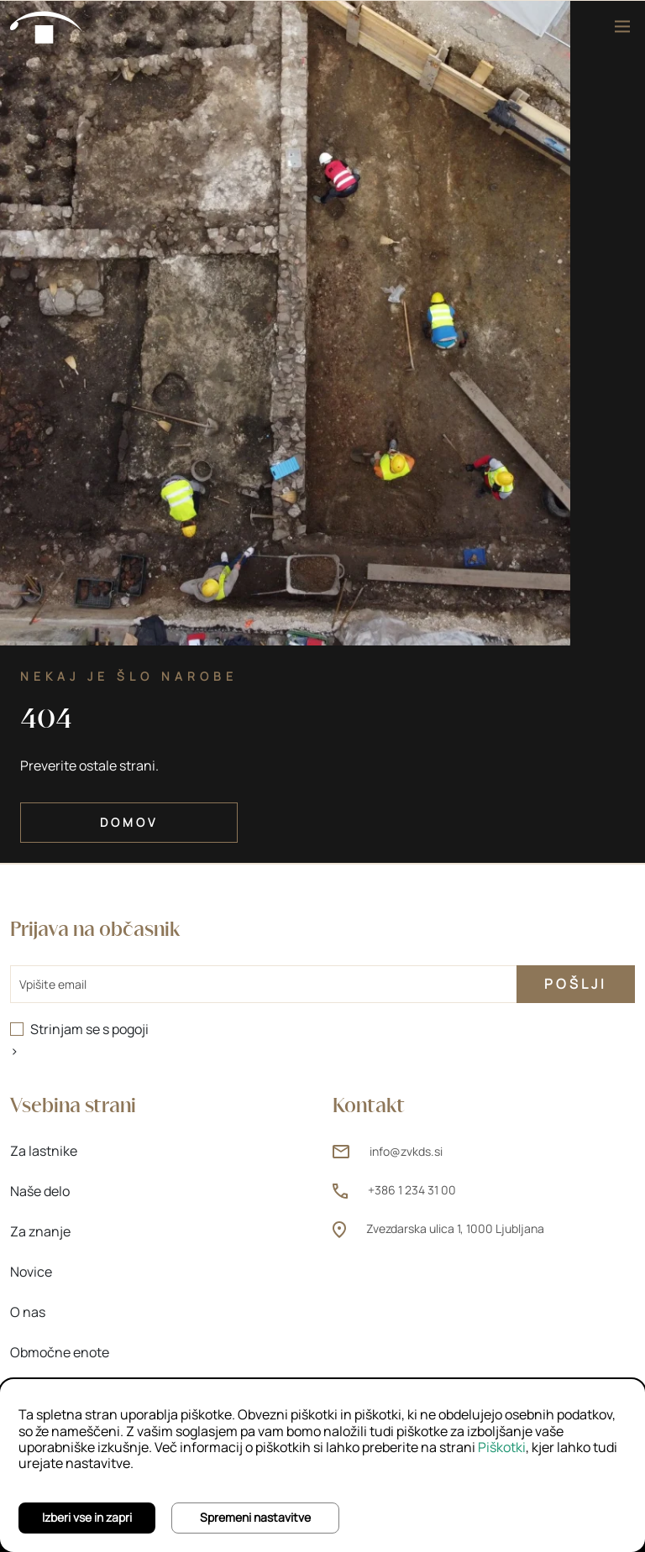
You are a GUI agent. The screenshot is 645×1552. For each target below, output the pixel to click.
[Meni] (622, 26)
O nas (27, 1312)
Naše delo (40, 1191)
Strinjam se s (89, 1029)
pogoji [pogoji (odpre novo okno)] (130, 1029)
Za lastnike (43, 1151)
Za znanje (40, 1231)
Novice (31, 1271)
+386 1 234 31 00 (412, 1190)
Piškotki (502, 1447)
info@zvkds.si (406, 1151)
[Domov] (47, 26)
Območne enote (59, 1352)
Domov (129, 822)
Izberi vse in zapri (87, 1517)
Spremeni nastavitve (255, 1517)
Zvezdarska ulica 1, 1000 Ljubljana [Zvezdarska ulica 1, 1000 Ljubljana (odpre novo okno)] (455, 1228)
